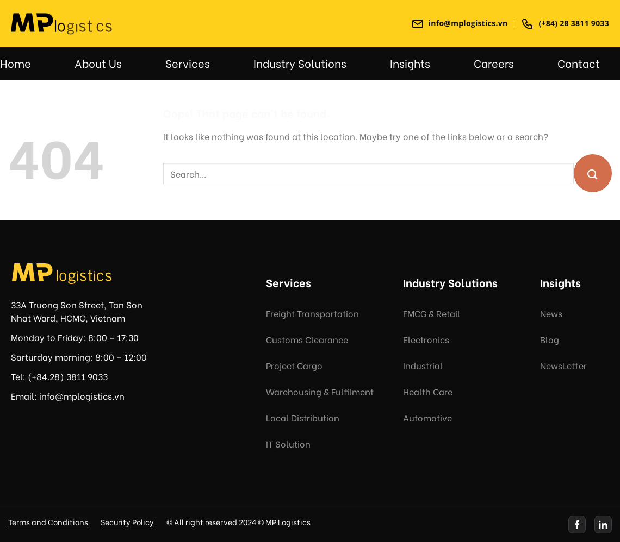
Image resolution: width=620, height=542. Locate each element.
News (551, 313)
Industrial (423, 365)
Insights (410, 63)
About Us (98, 63)
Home (15, 63)
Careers (494, 63)
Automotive (427, 417)
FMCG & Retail (431, 313)
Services (187, 63)
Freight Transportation (312, 313)
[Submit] (593, 173)
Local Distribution (302, 417)
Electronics (426, 339)
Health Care (427, 391)
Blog (549, 339)
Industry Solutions (299, 63)
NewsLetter (563, 365)
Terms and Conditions (48, 521)
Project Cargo (294, 365)
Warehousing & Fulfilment (320, 391)
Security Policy (127, 521)
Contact (578, 63)
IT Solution (288, 443)
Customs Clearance (307, 339)
